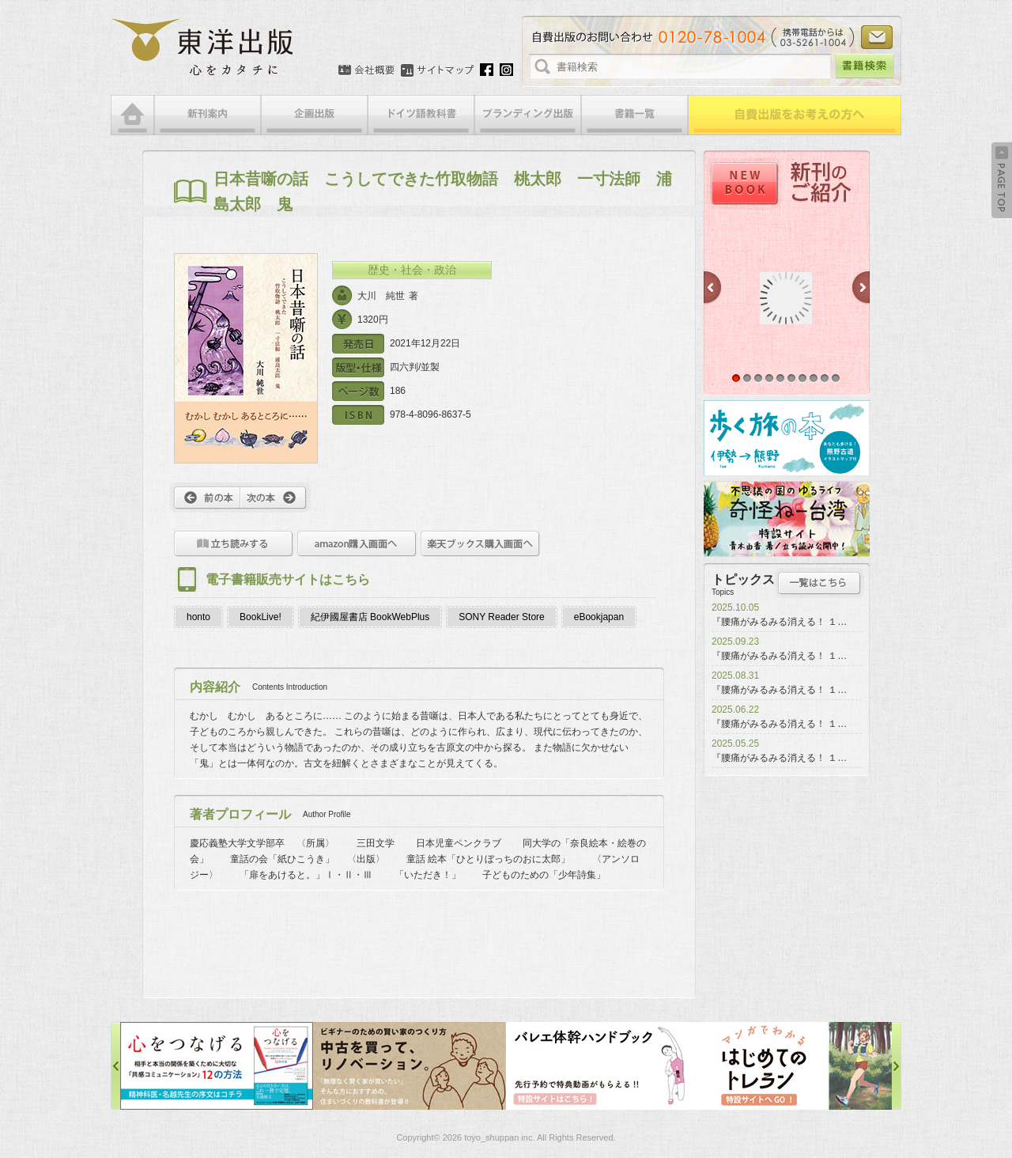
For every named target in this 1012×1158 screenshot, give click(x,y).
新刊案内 (207, 115)
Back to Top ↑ (1001, 180)
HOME (132, 115)
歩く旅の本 (787, 438)
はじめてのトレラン (795, 1066)
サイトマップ (437, 70)
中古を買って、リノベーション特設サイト (409, 1066)
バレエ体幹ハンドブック (602, 1066)
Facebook (486, 69)
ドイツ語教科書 (421, 115)
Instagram (506, 69)
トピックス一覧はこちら (819, 583)
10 (835, 378)
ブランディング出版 (527, 115)
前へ (205, 497)
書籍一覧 (634, 115)
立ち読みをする (233, 544)
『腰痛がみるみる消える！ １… (779, 621)
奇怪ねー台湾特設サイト (787, 519)
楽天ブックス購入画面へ (480, 544)
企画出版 (314, 115)
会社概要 (366, 70)
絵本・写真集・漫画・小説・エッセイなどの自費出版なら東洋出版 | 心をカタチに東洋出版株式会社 (203, 47)
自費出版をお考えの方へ (794, 115)
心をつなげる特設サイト (216, 1066)
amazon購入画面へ (357, 544)
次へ (275, 497)
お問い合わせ (877, 37)
